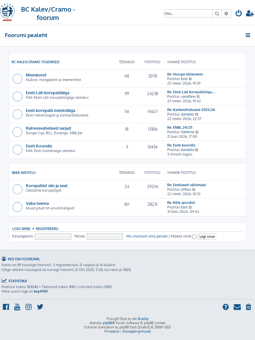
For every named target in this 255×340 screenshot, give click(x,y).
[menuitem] (238, 14)
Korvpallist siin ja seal (46, 185)
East (184, 78)
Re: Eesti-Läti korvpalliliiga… (191, 92)
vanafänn (188, 96)
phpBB (107, 323)
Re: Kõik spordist (181, 202)
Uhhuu (186, 189)
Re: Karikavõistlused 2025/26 (191, 109)
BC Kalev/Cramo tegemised (35, 62)
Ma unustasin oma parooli (147, 236)
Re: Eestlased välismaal (186, 185)
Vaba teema (37, 203)
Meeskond (36, 74)
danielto (187, 114)
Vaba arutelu (24, 173)
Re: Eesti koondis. (181, 145)
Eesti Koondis (39, 145)
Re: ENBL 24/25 (179, 127)
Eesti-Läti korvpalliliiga (47, 92)
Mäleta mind (184, 236)
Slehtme (187, 132)
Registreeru (47, 228)
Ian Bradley (140, 319)
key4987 (41, 291)
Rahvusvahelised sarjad (48, 128)
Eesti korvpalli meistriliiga (50, 110)
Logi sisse (21, 228)
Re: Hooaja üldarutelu (185, 74)
